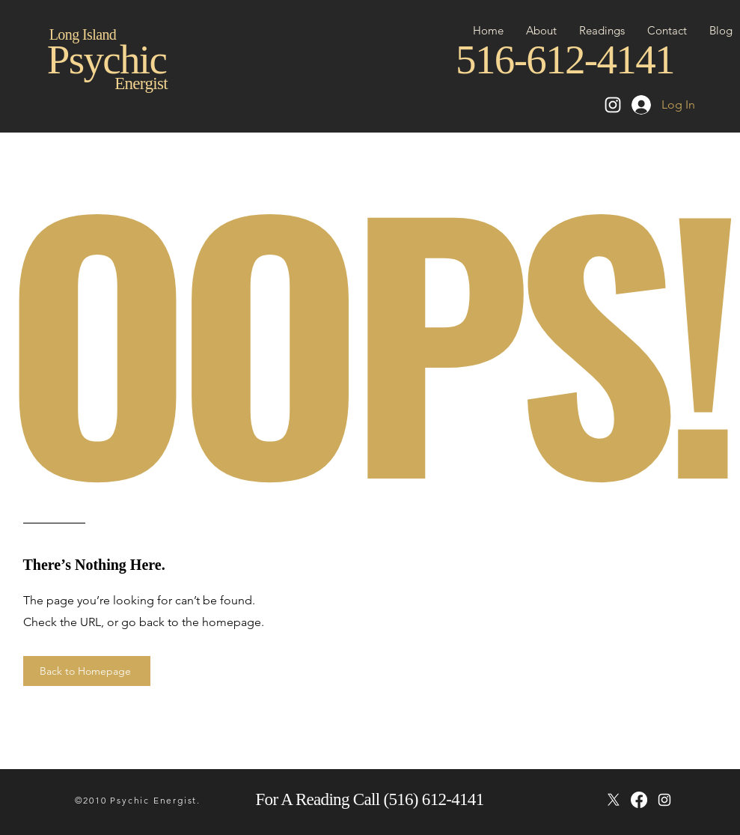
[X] (613, 800)
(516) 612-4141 (433, 799)
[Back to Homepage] (86, 671)
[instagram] (664, 800)
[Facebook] (639, 800)
